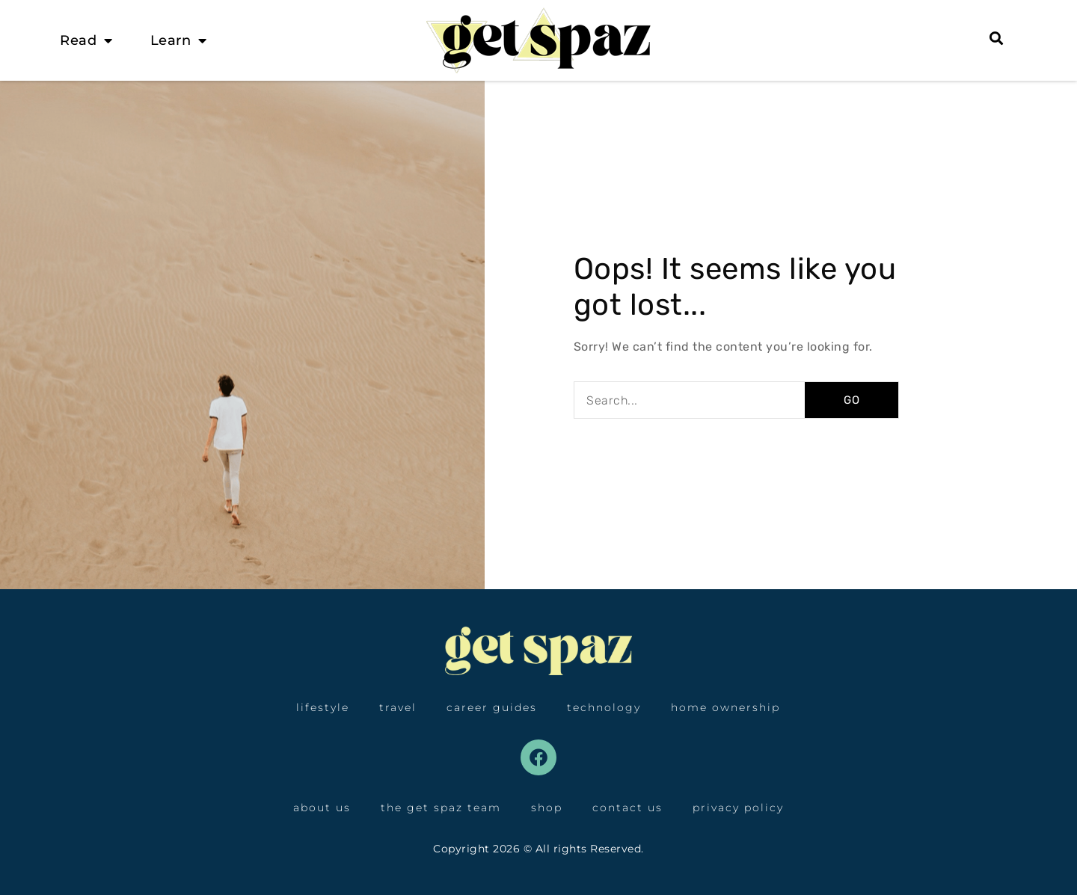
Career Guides (492, 707)
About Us (322, 807)
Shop (546, 807)
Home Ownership (725, 707)
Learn (178, 40)
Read (86, 40)
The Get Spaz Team (441, 807)
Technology (604, 707)
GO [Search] (852, 400)
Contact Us (627, 807)
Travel (398, 707)
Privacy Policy (738, 807)
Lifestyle (322, 707)
